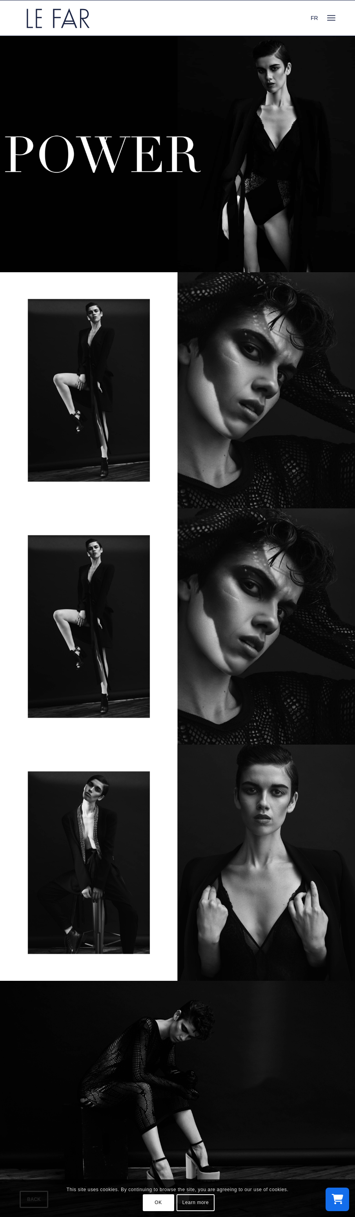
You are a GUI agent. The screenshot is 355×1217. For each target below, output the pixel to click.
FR (314, 18)
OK (158, 1202)
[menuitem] (331, 18)
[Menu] (331, 18)
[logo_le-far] (58, 18)
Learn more (195, 1202)
